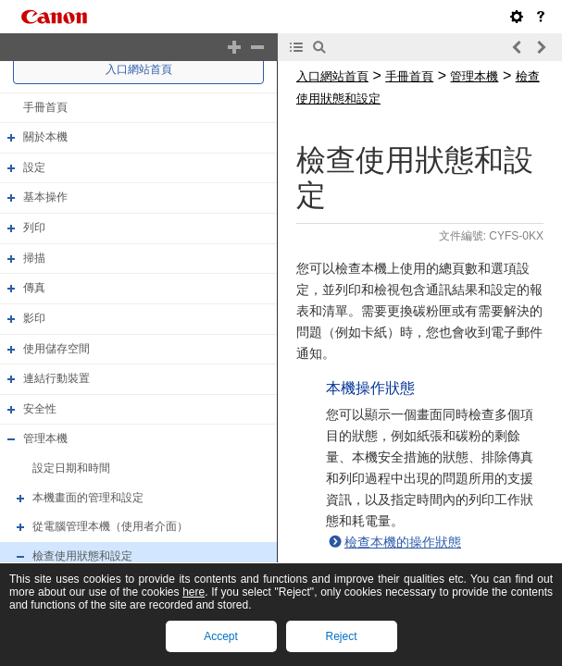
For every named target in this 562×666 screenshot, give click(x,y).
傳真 (34, 287)
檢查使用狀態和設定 (82, 555)
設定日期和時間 (71, 468)
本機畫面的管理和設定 (88, 497)
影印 (34, 318)
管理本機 (45, 439)
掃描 (34, 258)
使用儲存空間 (56, 348)
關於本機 (45, 136)
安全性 (39, 408)
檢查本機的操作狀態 (402, 542)
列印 (34, 227)
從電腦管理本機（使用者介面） (110, 526)
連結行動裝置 (56, 378)
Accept (221, 636)
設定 (34, 167)
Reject (340, 636)
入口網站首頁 (139, 69)
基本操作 (45, 197)
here (193, 592)
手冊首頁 (45, 107)
